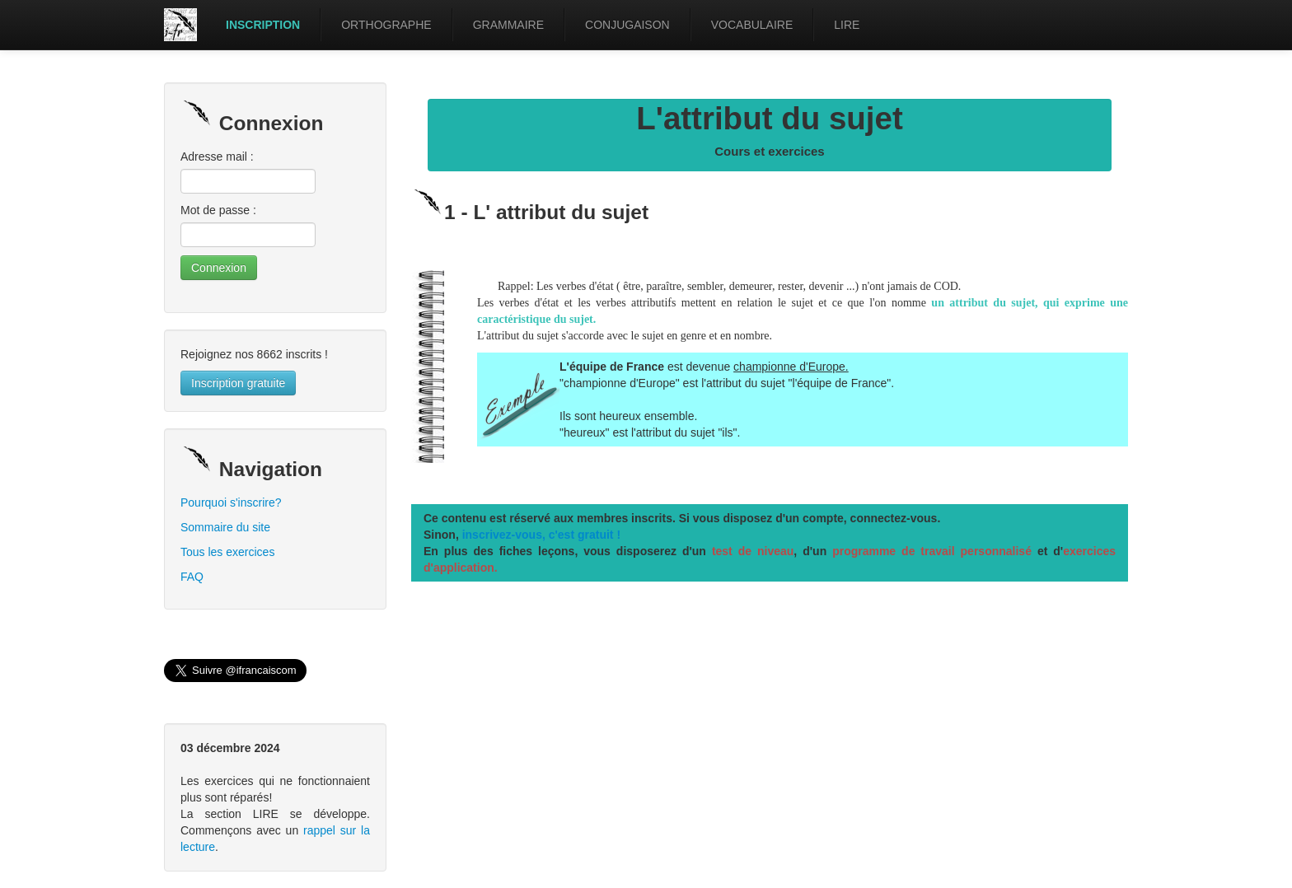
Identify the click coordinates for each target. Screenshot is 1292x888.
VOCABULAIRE (752, 24)
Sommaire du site (225, 527)
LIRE (846, 24)
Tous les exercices (227, 552)
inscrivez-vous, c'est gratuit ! (541, 534)
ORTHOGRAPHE (386, 24)
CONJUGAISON (627, 24)
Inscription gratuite (238, 383)
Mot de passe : (218, 210)
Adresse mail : (217, 156)
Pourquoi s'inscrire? (231, 502)
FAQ (192, 576)
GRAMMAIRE (508, 24)
